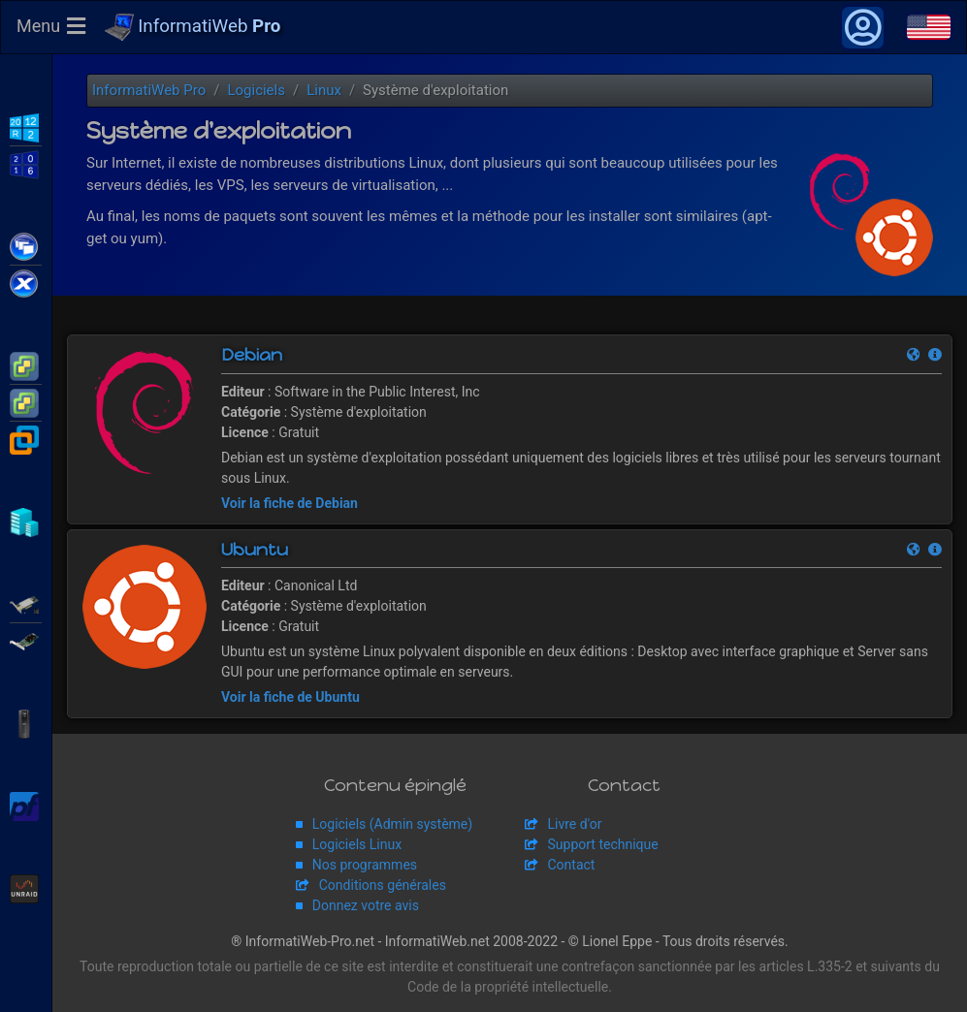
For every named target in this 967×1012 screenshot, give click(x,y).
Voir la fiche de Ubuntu (290, 697)
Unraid (26, 886)
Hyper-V (26, 520)
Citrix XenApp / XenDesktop (26, 245)
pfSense (26, 804)
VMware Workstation (26, 438)
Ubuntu (254, 549)
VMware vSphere (26, 401)
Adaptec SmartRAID (26, 602)
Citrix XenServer (26, 282)
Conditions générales (382, 885)
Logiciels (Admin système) (392, 824)
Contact (572, 864)
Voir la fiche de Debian (289, 503)
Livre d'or (575, 824)
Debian (251, 354)
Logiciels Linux (357, 844)
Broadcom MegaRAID (26, 639)
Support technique (603, 844)
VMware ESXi (26, 364)
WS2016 (26, 162)
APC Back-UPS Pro (26, 722)
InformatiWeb (193, 27)
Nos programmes (364, 864)
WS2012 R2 (26, 126)
